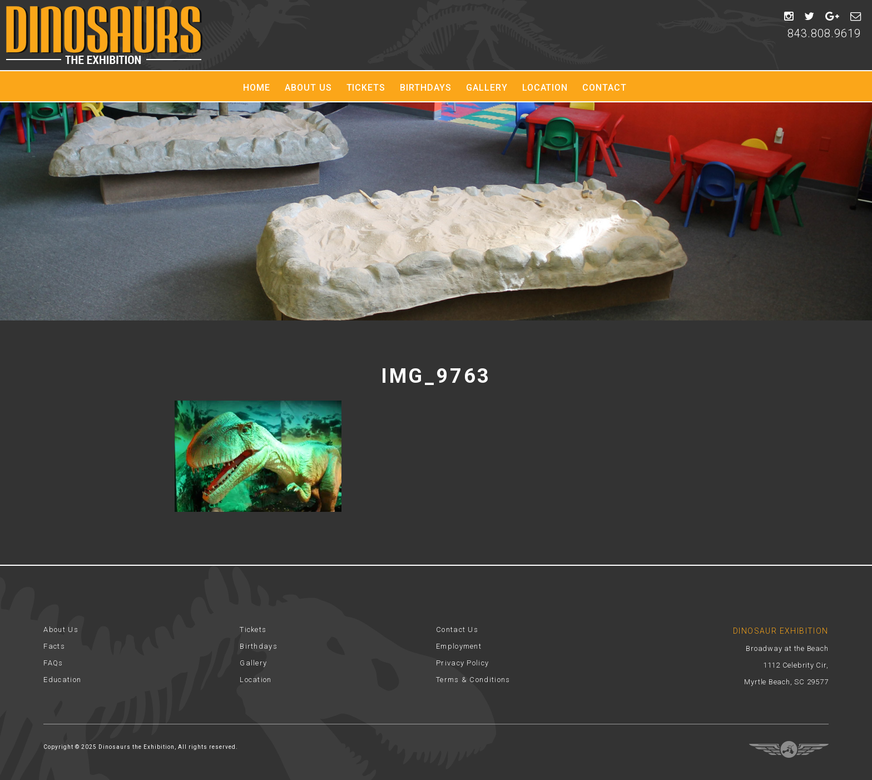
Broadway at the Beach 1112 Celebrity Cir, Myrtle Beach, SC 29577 (786, 665)
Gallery (487, 87)
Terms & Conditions (473, 679)
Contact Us (457, 629)
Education (62, 679)
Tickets (366, 87)
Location (545, 87)
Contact (604, 87)
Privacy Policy (462, 663)
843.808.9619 (824, 33)
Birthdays (426, 87)
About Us (308, 87)
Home (256, 87)
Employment (459, 646)
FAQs (53, 663)
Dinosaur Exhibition (104, 35)
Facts (54, 646)
